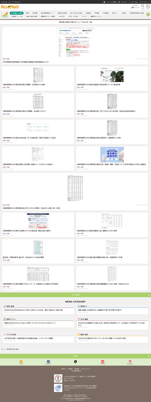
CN (137, 7)
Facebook (48, 363)
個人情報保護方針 (76, 370)
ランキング (84, 16)
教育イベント (11, 319)
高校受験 (88, 13)
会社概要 (76, 368)
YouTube (102, 363)
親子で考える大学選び (76, 13)
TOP (75, 356)
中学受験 (96, 13)
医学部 (27, 13)
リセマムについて (85, 368)
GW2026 (62, 16)
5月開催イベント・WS (17, 16)
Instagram (129, 363)
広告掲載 (70, 368)
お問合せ (63, 368)
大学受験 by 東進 (16, 13)
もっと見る (75, 295)
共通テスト (115, 13)
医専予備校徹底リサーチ (47, 13)
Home (21, 363)
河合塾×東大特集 (62, 13)
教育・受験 (10, 306)
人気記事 (123, 13)
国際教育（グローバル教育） (48, 16)
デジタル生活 (11, 334)
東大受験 (35, 13)
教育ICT (84, 306)
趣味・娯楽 (84, 334)
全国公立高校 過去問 (32, 16)
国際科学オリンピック (96, 16)
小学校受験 (105, 13)
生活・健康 (84, 319)
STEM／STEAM (73, 16)
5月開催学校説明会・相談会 (136, 13)
